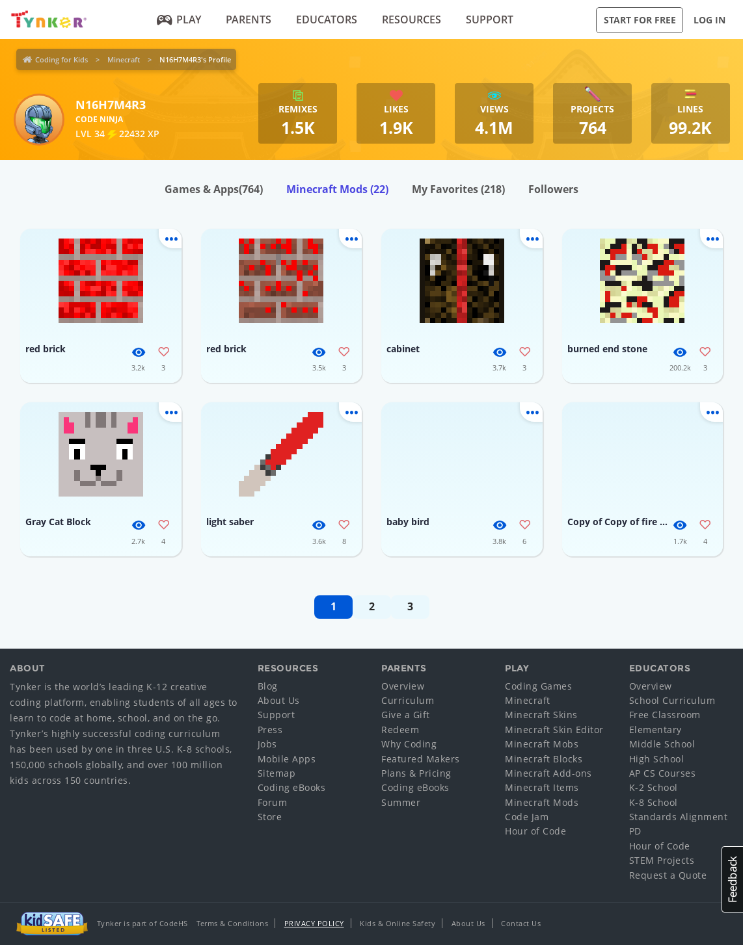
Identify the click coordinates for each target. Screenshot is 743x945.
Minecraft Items (542, 787)
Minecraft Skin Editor (554, 729)
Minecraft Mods (337, 189)
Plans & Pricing (416, 773)
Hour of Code (535, 831)
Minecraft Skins (541, 714)
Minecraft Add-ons (548, 773)
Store (270, 816)
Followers (553, 189)
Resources (411, 19)
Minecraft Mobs (541, 744)
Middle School (662, 744)
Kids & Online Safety (397, 923)
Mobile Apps (287, 759)
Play (179, 19)
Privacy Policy (314, 923)
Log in (709, 20)
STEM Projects (662, 860)
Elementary (655, 729)
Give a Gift (405, 714)
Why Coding (409, 744)
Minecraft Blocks (543, 759)
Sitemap (277, 773)
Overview (402, 686)
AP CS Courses (662, 773)
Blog (268, 686)
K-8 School (653, 802)
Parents (248, 19)
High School (656, 759)
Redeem (400, 729)
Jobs (267, 744)
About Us (279, 700)
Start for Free (640, 20)
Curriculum (407, 700)
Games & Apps (214, 189)
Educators (326, 19)
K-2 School (653, 787)
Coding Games (538, 686)
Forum (273, 802)
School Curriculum (672, 700)
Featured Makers (420, 759)
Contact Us (521, 923)
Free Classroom (665, 714)
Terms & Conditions (232, 923)
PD (635, 831)
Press (270, 729)
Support (489, 19)
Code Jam (526, 816)
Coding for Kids (61, 59)
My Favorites (458, 189)
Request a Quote (668, 875)
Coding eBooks (292, 787)
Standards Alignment (678, 816)
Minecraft (123, 59)
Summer (400, 802)
